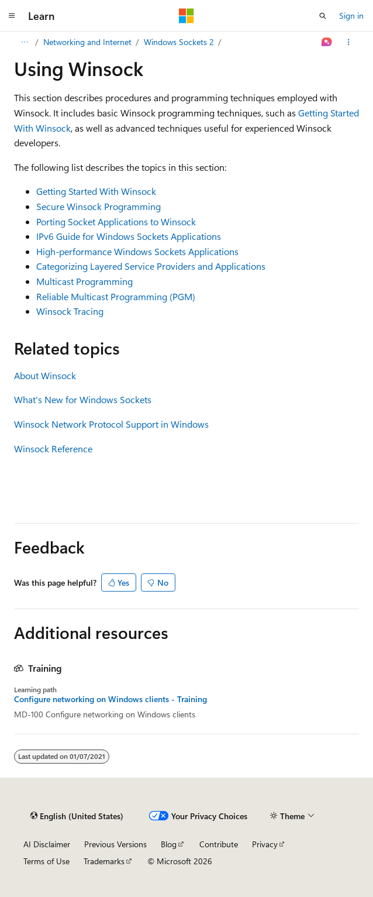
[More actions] (349, 42)
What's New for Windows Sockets (82, 399)
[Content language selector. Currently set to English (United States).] (76, 815)
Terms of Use (46, 861)
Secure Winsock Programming (98, 206)
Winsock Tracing (69, 311)
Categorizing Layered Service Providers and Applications (150, 266)
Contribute (218, 844)
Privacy (265, 844)
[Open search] (322, 15)
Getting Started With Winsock (96, 191)
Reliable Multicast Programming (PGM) (115, 296)
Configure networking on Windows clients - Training (110, 699)
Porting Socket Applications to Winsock (116, 221)
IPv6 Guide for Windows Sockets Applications (128, 236)
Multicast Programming (84, 281)
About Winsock (45, 375)
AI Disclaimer (46, 844)
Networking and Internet (87, 41)
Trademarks (104, 861)
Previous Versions (115, 844)
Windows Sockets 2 (179, 41)
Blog (169, 844)
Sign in (351, 15)
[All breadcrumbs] (24, 42)
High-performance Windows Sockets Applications (137, 251)
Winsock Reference (53, 448)
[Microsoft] (186, 15)
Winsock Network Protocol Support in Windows (111, 424)
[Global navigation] (11, 15)
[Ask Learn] (327, 42)
